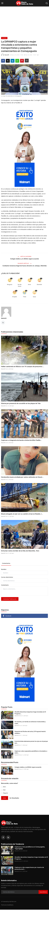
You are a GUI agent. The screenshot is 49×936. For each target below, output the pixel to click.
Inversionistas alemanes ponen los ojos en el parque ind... (31, 742)
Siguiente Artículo (24, 263)
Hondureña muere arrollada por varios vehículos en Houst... (22, 477)
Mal (4, 790)
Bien (4, 787)
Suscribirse (43, 892)
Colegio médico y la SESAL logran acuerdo (24, 259)
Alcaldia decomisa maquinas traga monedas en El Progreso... (30, 712)
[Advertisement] (24, 23)
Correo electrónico (7, 577)
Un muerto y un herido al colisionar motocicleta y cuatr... (30, 722)
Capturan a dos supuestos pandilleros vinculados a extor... (31, 752)
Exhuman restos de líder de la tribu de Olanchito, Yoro (20, 551)
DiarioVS (3, 318)
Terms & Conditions (7, 905)
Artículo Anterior (24, 256)
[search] (46, 3)
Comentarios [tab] (6, 563)
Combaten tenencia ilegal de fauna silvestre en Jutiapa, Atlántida (25, 266)
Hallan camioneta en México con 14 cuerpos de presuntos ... (22, 366)
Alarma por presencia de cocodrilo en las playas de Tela (20, 403)
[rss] (8, 837)
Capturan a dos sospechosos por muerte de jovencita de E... (29, 868)
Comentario (5, 585)
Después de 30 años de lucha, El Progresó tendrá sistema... (30, 732)
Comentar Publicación (10, 599)
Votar (4, 798)
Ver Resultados (14, 798)
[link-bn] (25, 146)
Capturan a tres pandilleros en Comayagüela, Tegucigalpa (30, 848)
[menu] (2, 3)
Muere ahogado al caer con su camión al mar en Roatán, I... (22, 514)
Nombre (3, 569)
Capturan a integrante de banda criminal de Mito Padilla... (21, 440)
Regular (5, 793)
